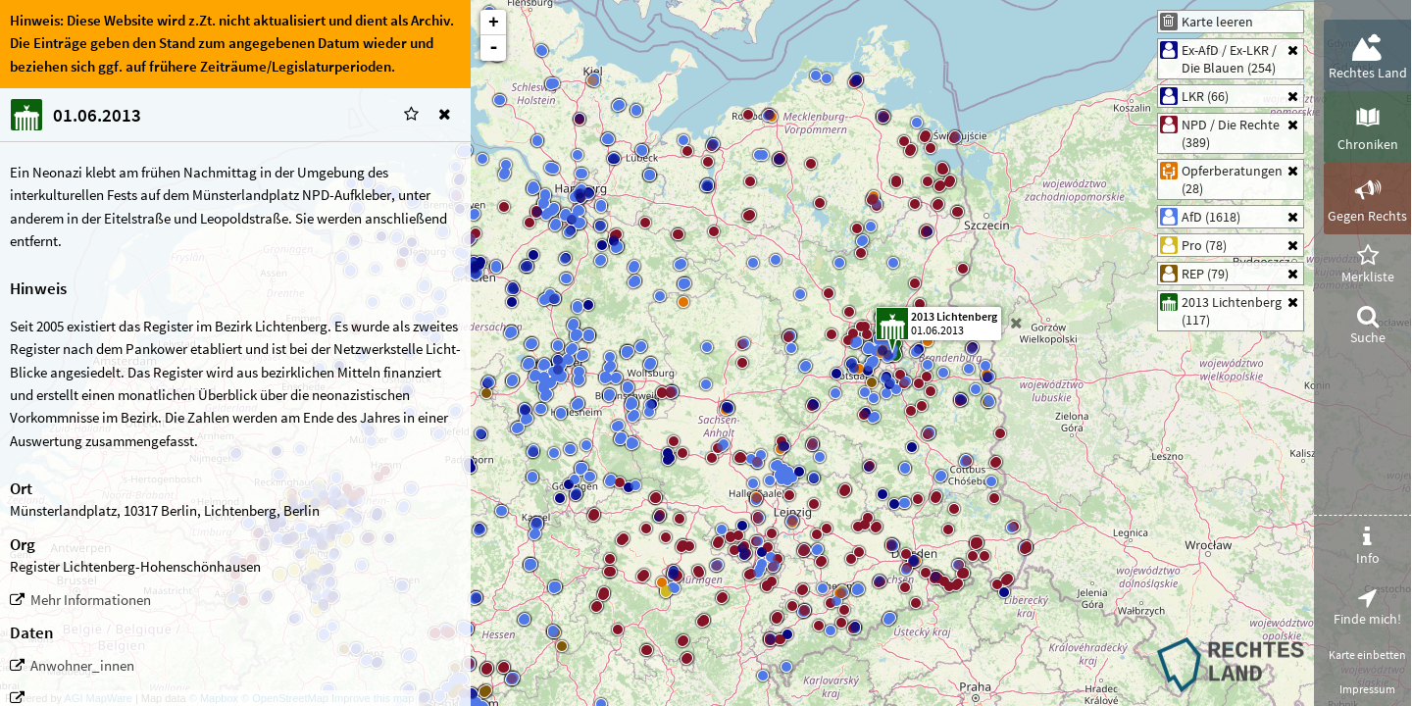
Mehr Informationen (90, 600)
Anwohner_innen (82, 666)
